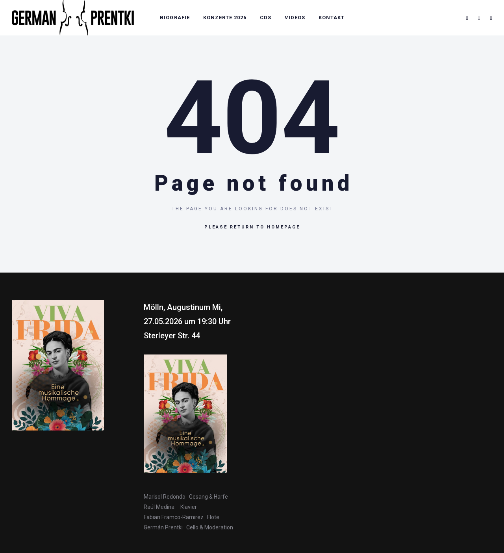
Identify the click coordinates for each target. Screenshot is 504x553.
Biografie (175, 17)
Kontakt (332, 17)
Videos (295, 17)
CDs (265, 17)
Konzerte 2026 (224, 17)
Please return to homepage (252, 227)
